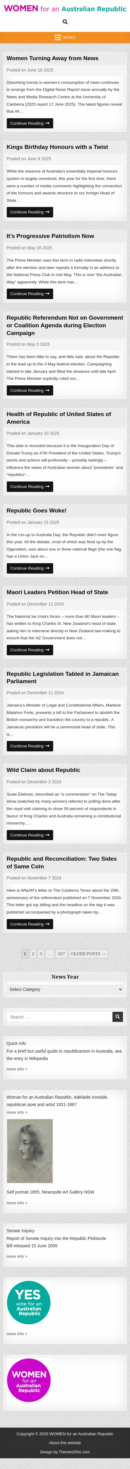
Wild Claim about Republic (45, 779)
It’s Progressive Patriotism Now (53, 239)
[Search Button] (65, 22)
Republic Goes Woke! (38, 515)
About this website (65, 1454)
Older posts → (88, 965)
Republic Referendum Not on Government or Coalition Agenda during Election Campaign (55, 329)
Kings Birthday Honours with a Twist (60, 148)
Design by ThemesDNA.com (65, 1463)
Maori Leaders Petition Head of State (60, 598)
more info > (17, 1080)
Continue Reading (32, 126)
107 (61, 965)
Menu (69, 37)
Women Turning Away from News (55, 58)
